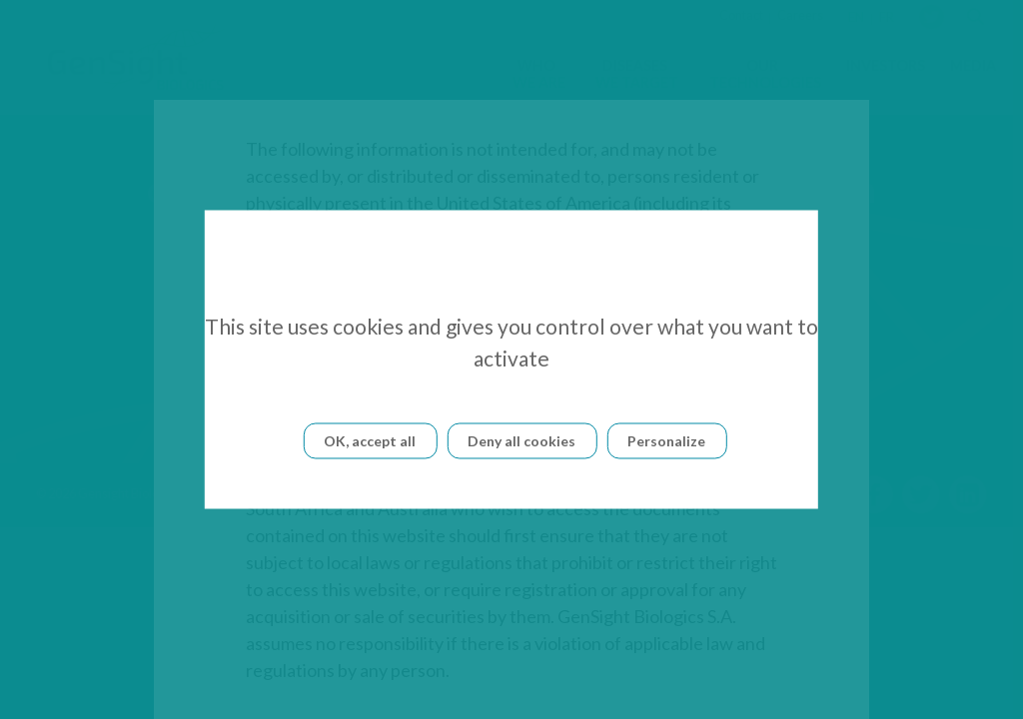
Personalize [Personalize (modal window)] (666, 440)
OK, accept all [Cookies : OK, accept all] (370, 440)
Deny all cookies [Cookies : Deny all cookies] (521, 440)
